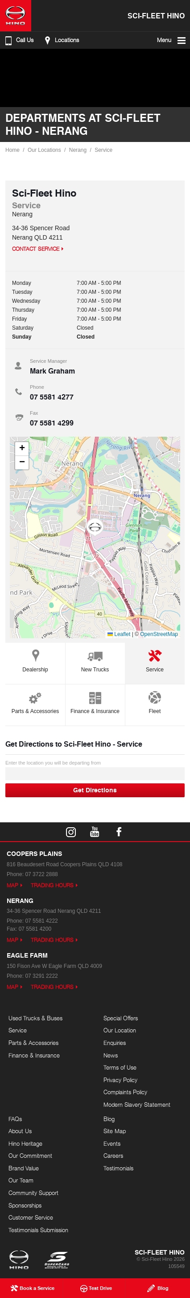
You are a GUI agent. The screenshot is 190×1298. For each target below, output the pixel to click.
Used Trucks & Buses (35, 1018)
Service (103, 150)
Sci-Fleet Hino (156, 15)
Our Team (20, 1180)
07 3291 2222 (41, 976)
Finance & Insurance (95, 701)
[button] (95, 527)
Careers (113, 1155)
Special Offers (120, 1018)
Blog (109, 1118)
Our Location (119, 1030)
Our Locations (44, 150)
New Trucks (95, 659)
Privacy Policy (120, 1079)
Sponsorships (24, 1205)
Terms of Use (119, 1067)
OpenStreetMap (159, 634)
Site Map (114, 1131)
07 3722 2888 (41, 874)
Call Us (18, 40)
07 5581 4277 (52, 397)
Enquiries (114, 1042)
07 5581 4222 (41, 921)
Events (111, 1143)
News (110, 1055)
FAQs (15, 1118)
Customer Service (30, 1217)
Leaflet (118, 634)
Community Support (33, 1192)
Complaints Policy (125, 1092)
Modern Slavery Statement (136, 1104)
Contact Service (35, 248)
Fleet (154, 701)
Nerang (78, 150)
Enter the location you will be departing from (95, 770)
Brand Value (23, 1168)
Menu (172, 40)
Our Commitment (30, 1155)
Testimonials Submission (38, 1230)
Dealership (35, 659)
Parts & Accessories (35, 701)
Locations (60, 40)
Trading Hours (52, 885)
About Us (20, 1131)
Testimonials (118, 1168)
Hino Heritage (25, 1143)
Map (12, 885)
